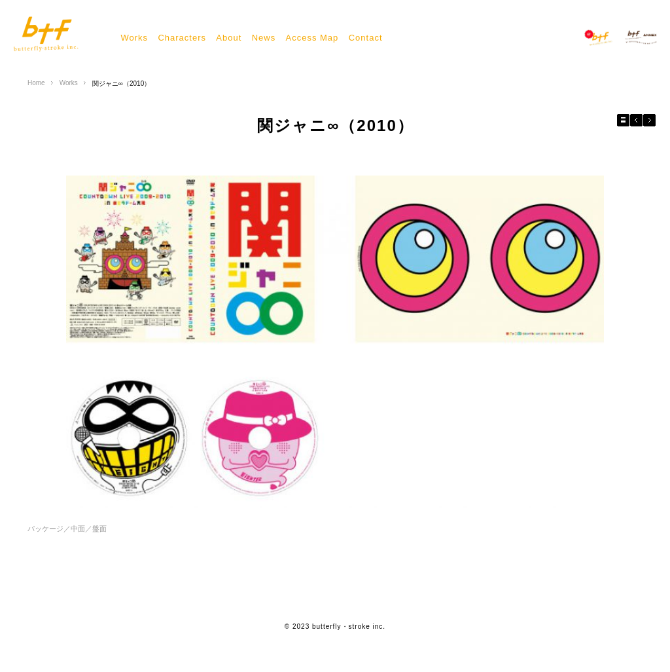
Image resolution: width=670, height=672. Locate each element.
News (264, 38)
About (228, 38)
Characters (182, 38)
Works (134, 38)
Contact (366, 38)
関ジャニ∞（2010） (121, 83)
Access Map (312, 38)
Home (36, 82)
